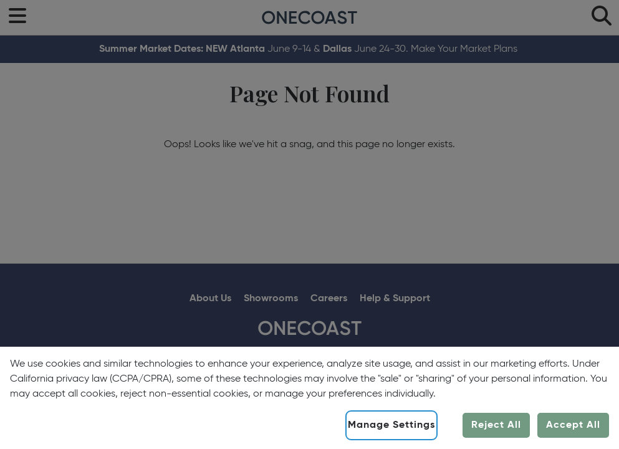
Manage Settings (391, 425)
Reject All (496, 425)
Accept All (573, 425)
